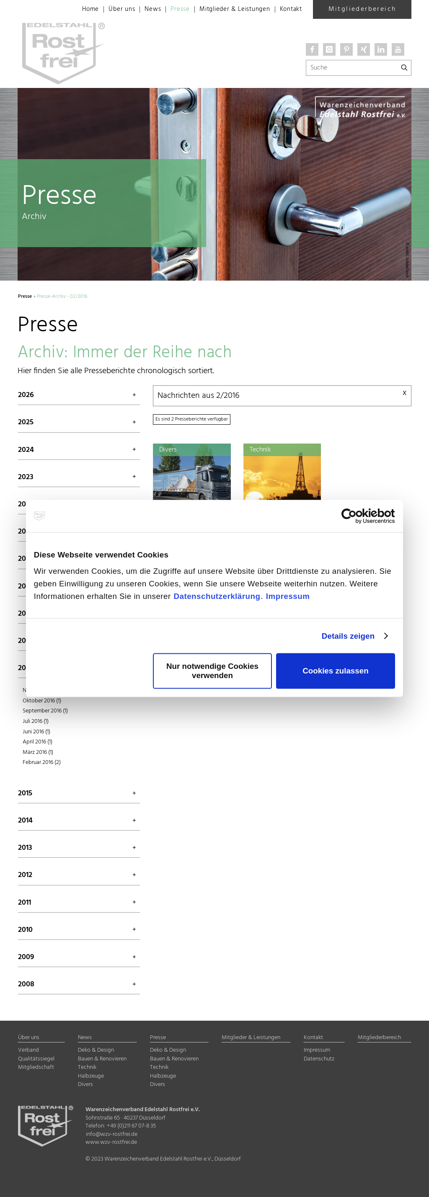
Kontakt (289, 9)
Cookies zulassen (335, 670)
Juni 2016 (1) (36, 732)
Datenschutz (319, 1059)
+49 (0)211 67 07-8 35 (131, 1126)
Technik (87, 1067)
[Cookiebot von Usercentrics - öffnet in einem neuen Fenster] (358, 516)
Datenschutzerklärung (216, 595)
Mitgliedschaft (36, 1067)
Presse (171, 9)
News (143, 9)
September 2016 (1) (45, 711)
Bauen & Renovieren (102, 1059)
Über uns (110, 9)
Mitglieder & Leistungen (229, 9)
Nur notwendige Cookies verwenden (212, 671)
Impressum (288, 595)
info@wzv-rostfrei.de (111, 1134)
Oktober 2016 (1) (42, 701)
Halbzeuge (91, 1076)
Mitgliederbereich (362, 9)
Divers (85, 1084)
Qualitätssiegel (36, 1059)
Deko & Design (96, 1050)
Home (78, 9)
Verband (28, 1050)
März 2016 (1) (38, 752)
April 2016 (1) (37, 742)
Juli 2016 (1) (36, 721)
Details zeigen (348, 635)
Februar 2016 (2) (42, 762)
